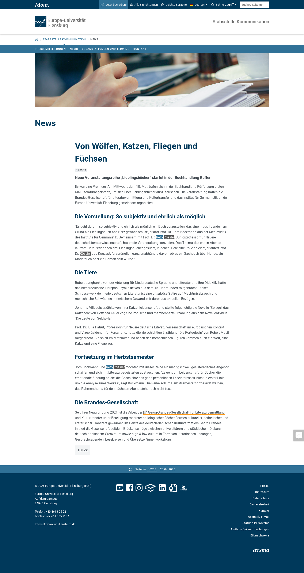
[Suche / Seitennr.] (254, 4)
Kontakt (139, 49)
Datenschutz (260, 498)
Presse (264, 485)
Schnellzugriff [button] (222, 4)
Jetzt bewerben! (114, 4)
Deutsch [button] (197, 4)
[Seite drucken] (130, 469)
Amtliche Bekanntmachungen (250, 529)
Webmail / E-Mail (258, 517)
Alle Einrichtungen (144, 4)
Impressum (261, 492)
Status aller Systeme (256, 523)
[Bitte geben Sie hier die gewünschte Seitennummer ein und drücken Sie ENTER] (152, 469)
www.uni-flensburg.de (60, 524)
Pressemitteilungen (50, 49)
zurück (83, 450)
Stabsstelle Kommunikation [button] (64, 39)
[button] (36, 39)
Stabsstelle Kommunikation (241, 21)
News (74, 49)
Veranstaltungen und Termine (105, 49)
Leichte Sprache (174, 4)
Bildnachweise (259, 535)
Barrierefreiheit (259, 504)
